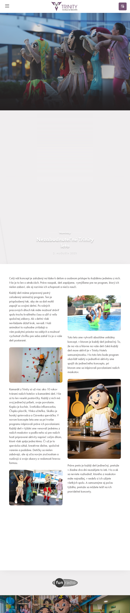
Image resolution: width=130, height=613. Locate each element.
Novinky (65, 232)
